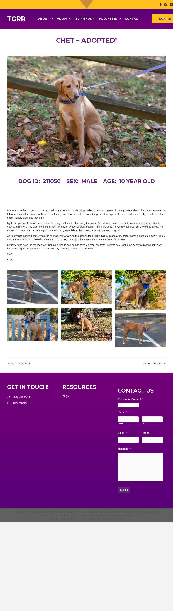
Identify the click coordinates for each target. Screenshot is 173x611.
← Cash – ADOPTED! (19, 363)
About (43, 18)
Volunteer (108, 18)
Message (124, 448)
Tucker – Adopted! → (154, 363)
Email (122, 432)
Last (144, 424)
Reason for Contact (130, 399)
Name (122, 412)
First (120, 424)
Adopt (62, 18)
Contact (132, 18)
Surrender (84, 18)
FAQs (65, 396)
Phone (145, 432)
